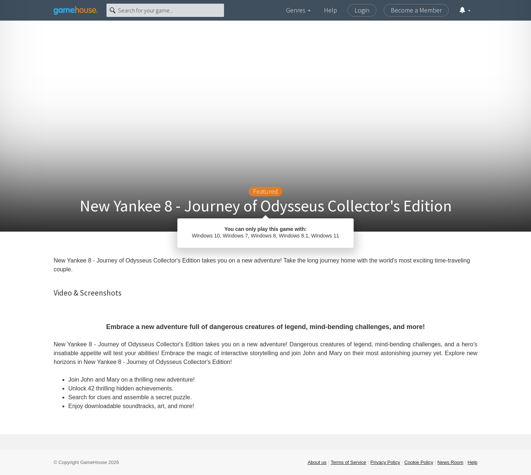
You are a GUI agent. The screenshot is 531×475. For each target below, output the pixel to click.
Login (361, 10)
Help (330, 10)
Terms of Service (348, 462)
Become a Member (416, 10)
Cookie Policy (418, 462)
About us (317, 462)
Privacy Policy (385, 462)
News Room (450, 462)
